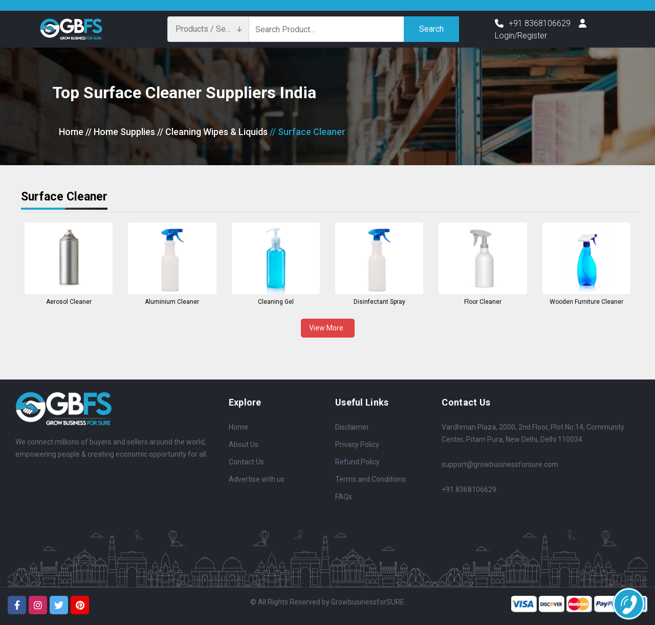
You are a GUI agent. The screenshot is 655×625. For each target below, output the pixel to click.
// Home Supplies (120, 131)
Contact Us (246, 462)
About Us (243, 444)
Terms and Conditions (370, 479)
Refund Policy (357, 462)
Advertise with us (257, 479)
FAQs (343, 497)
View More (327, 328)
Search (431, 29)
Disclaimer (352, 427)
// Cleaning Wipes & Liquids (212, 131)
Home (71, 131)
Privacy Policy (357, 444)
